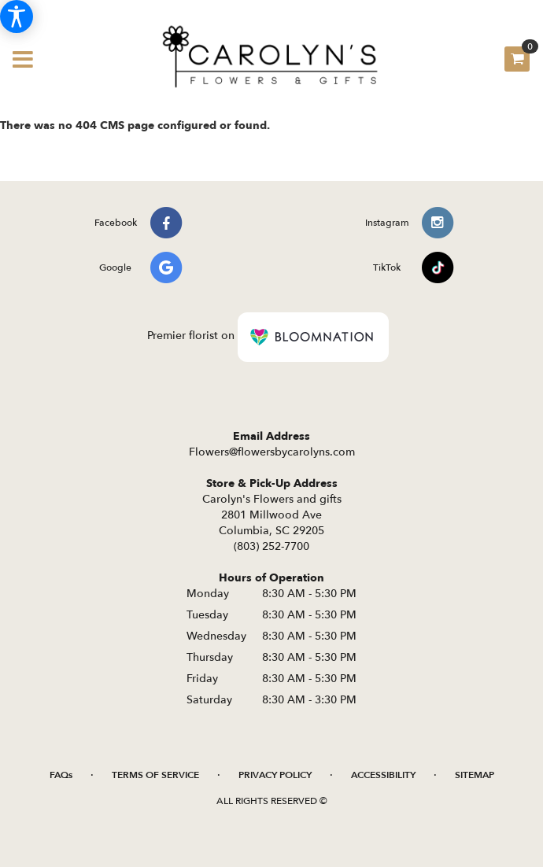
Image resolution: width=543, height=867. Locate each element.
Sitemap (474, 775)
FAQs (61, 775)
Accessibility (383, 775)
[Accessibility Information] (16, 16)
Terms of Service (155, 775)
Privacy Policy (275, 775)
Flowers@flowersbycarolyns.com (272, 452)
